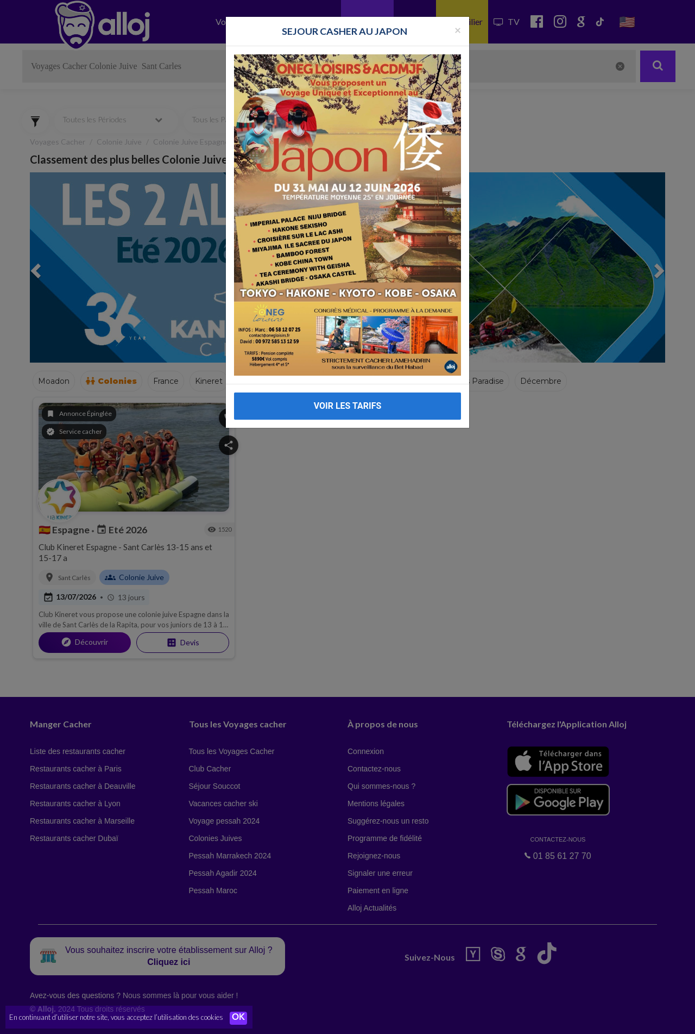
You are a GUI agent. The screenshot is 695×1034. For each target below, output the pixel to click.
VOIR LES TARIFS (348, 406)
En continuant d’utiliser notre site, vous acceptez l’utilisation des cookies (116, 1017)
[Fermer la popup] (457, 29)
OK (238, 1018)
